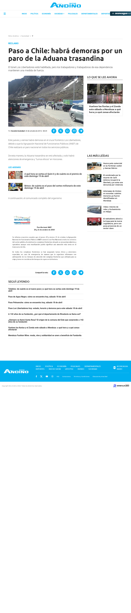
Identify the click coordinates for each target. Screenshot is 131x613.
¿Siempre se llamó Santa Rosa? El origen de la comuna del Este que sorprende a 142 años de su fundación (45, 321)
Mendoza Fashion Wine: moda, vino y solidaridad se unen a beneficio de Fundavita (44, 335)
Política (34, 14)
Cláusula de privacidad (100, 376)
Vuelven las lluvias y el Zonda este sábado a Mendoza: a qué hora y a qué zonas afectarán (43, 329)
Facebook (36, 376)
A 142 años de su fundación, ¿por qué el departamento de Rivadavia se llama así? (44, 314)
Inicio (24, 14)
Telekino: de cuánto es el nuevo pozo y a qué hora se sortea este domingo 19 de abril (43, 290)
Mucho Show (55, 369)
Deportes (105, 14)
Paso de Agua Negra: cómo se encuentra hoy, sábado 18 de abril (37, 297)
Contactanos (66, 376)
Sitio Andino (13, 36)
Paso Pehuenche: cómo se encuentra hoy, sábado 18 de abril (35, 303)
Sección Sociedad (18, 131)
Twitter (41, 376)
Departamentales (89, 14)
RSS (58, 376)
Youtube (47, 376)
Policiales (73, 14)
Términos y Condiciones (81, 376)
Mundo (81, 369)
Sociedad (59, 14)
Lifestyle (69, 369)
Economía (46, 14)
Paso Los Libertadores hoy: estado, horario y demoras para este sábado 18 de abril (45, 308)
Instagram (52, 376)
